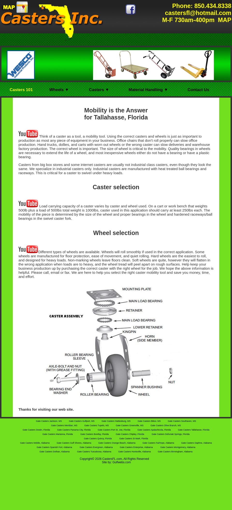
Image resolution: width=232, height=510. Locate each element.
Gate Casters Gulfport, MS (82, 421)
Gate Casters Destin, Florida (36, 430)
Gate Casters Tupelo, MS (96, 425)
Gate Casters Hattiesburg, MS (116, 421)
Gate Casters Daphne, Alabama (196, 443)
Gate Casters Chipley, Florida (130, 434)
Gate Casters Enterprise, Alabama (136, 447)
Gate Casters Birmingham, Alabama (175, 451)
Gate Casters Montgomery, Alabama (177, 447)
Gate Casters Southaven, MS (182, 421)
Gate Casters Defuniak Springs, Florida (171, 434)
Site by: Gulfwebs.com (116, 462)
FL (114, 459)
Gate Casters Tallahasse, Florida (193, 430)
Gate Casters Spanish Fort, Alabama (54, 447)
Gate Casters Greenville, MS (130, 425)
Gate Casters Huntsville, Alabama (134, 451)
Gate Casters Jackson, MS (49, 421)
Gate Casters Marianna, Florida (58, 434)
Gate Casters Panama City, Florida (74, 430)
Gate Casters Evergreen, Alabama (96, 447)
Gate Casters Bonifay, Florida (94, 434)
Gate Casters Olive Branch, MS (166, 425)
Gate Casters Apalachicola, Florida (154, 430)
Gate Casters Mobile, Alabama (35, 443)
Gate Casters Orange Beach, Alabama (117, 443)
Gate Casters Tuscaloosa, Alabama (94, 451)
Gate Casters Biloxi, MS (149, 421)
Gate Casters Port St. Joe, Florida (114, 430)
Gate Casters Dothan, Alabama (54, 451)
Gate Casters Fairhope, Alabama (158, 443)
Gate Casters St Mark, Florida (133, 438)
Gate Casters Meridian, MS (64, 425)
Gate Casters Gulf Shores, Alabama (74, 443)
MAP (224, 19)
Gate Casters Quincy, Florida (98, 438)
